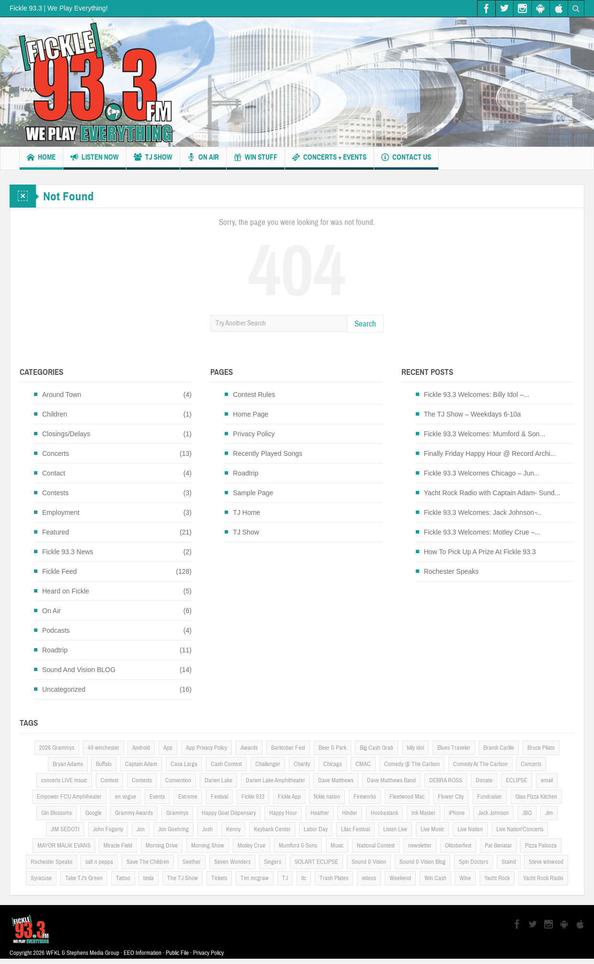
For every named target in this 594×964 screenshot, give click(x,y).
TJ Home (246, 512)
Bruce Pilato (541, 748)
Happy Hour (283, 813)
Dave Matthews (336, 780)
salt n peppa (99, 862)
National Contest (376, 845)
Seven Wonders (232, 862)
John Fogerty (108, 829)
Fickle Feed (59, 571)
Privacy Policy (253, 434)
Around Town (61, 394)
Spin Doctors (473, 862)
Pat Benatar (498, 845)
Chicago (332, 764)
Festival (219, 797)
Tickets (219, 878)
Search (365, 324)
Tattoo (123, 878)
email (547, 780)
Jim (549, 813)
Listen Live (395, 829)
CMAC (363, 764)
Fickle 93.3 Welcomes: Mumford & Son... (484, 434)
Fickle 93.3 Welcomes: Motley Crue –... (482, 532)
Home (41, 158)
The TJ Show (182, 878)
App (167, 748)
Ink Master (423, 813)
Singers (272, 862)
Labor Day (316, 829)
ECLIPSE (516, 780)
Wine (465, 878)
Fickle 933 (252, 797)
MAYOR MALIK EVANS (64, 845)
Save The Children (147, 862)
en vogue (125, 797)
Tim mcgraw (254, 878)
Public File (177, 953)
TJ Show (153, 158)
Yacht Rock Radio (543, 878)
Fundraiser (489, 797)
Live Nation (470, 829)
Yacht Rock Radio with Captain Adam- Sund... (492, 493)
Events (157, 797)
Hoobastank (384, 813)
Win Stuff (256, 158)
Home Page (250, 414)
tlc (303, 878)
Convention (178, 780)
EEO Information (142, 953)
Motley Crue (251, 845)
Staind (509, 862)
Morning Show (207, 845)
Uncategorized (63, 689)
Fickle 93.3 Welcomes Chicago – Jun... (482, 473)
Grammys (177, 813)
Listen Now (94, 158)
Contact (53, 473)
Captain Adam (141, 764)
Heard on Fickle (65, 591)
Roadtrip (55, 650)
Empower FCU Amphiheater (69, 797)
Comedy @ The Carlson (412, 764)
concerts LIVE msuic (64, 780)
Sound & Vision (369, 862)
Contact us (406, 158)
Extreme (187, 797)
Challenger (267, 764)
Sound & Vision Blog (423, 862)
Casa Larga (184, 764)
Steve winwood (546, 862)
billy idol (415, 748)
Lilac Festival (355, 829)
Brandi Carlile (498, 748)
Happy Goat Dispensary (229, 813)
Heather (319, 813)
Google (93, 813)
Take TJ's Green (84, 878)
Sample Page (253, 493)
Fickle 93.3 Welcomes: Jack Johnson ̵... (483, 512)
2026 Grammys (56, 748)
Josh (207, 829)
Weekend (400, 878)
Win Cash (435, 878)
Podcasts (56, 630)
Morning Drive (162, 845)
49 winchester (103, 748)
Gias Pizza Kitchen (536, 797)
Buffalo (104, 764)
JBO (527, 813)
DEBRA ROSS (445, 780)
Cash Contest (226, 764)
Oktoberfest (458, 845)
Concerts (55, 453)
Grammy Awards (134, 813)
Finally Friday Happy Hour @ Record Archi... (490, 453)
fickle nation (327, 797)
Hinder (349, 813)
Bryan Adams (68, 764)
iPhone (457, 813)
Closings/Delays (66, 434)
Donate (484, 780)
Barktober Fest (288, 748)
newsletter (420, 845)
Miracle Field (117, 845)
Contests (55, 493)
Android (141, 748)
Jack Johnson (493, 813)
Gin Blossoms (56, 813)
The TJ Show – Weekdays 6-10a (472, 414)
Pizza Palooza (541, 845)
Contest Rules (254, 394)
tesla (148, 878)
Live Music (432, 829)
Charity (302, 764)
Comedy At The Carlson (480, 764)
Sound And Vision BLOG (78, 670)
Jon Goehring (173, 829)
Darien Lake (218, 780)
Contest (109, 780)
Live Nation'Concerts (519, 829)
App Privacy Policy (206, 748)
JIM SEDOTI (65, 829)
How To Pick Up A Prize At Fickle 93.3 (480, 552)
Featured (55, 532)
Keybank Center (272, 829)
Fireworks (365, 797)
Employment (61, 512)
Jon (141, 829)
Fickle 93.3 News (67, 552)
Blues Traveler (453, 748)
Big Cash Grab (376, 748)
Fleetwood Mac (406, 797)
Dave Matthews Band (391, 780)
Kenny (233, 829)
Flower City (451, 797)
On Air (203, 158)
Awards (249, 748)
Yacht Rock (497, 878)
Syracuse (41, 878)
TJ (285, 878)
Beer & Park (332, 748)
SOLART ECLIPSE (316, 862)
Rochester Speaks (451, 571)
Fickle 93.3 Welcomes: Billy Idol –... (476, 394)
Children (54, 414)
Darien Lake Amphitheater (275, 780)
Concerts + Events (329, 158)
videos (369, 878)
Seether (192, 862)
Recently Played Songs (267, 453)
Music (337, 845)
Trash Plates (334, 878)
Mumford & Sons (298, 845)
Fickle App (289, 797)
